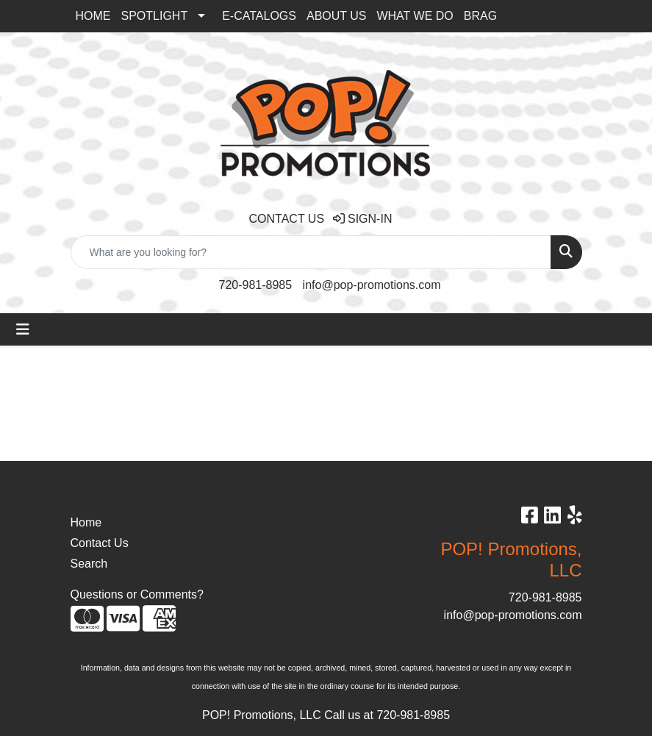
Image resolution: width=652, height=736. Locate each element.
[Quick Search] (311, 252)
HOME (93, 16)
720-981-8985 (256, 285)
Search (89, 563)
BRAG (480, 16)
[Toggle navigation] (22, 329)
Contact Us (100, 543)
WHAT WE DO (414, 16)
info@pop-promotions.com (372, 285)
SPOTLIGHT (154, 16)
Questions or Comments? (137, 594)
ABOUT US (337, 16)
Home (86, 522)
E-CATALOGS (259, 16)
